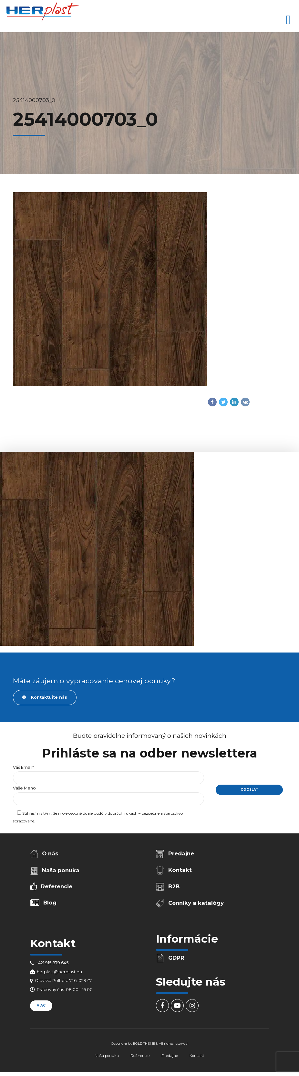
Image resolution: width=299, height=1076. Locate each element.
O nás (50, 853)
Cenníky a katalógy (196, 903)
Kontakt (180, 870)
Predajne (181, 853)
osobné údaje (80, 813)
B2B (174, 886)
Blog (50, 902)
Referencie (56, 886)
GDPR (176, 958)
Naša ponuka (60, 870)
